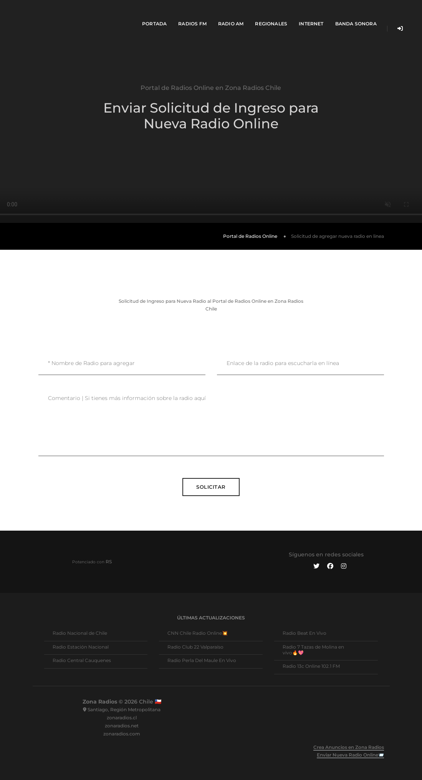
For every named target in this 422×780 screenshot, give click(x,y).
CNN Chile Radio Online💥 (197, 633)
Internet (305, 14)
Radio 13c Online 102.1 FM (311, 666)
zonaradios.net (122, 726)
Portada (148, 14)
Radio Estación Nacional (81, 647)
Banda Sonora (350, 14)
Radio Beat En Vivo (304, 633)
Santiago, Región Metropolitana (124, 709)
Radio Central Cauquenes (82, 660)
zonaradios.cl (122, 717)
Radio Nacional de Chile (80, 633)
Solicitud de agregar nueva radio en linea (337, 236)
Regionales (266, 14)
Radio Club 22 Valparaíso (195, 647)
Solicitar (211, 487)
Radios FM (186, 14)
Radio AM (225, 14)
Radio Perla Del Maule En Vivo (201, 660)
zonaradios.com (121, 734)
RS (109, 561)
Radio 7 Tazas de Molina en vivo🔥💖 (313, 650)
